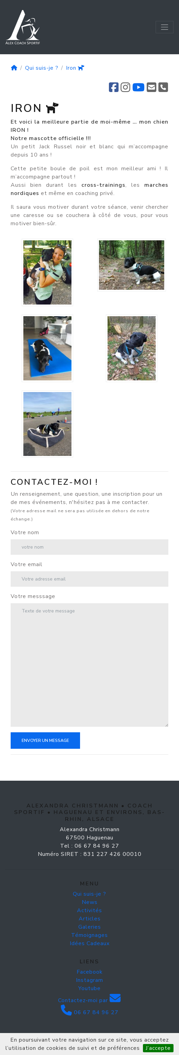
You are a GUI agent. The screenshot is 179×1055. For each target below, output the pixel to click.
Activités (89, 910)
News (90, 902)
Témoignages (89, 935)
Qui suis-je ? (41, 68)
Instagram (89, 980)
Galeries (89, 927)
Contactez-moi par (89, 1000)
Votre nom (25, 532)
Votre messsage (33, 596)
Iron (75, 68)
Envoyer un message (45, 740)
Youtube (89, 988)
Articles (90, 918)
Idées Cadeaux (90, 943)
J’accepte (158, 1048)
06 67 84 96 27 (90, 1012)
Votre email (27, 564)
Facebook (90, 972)
